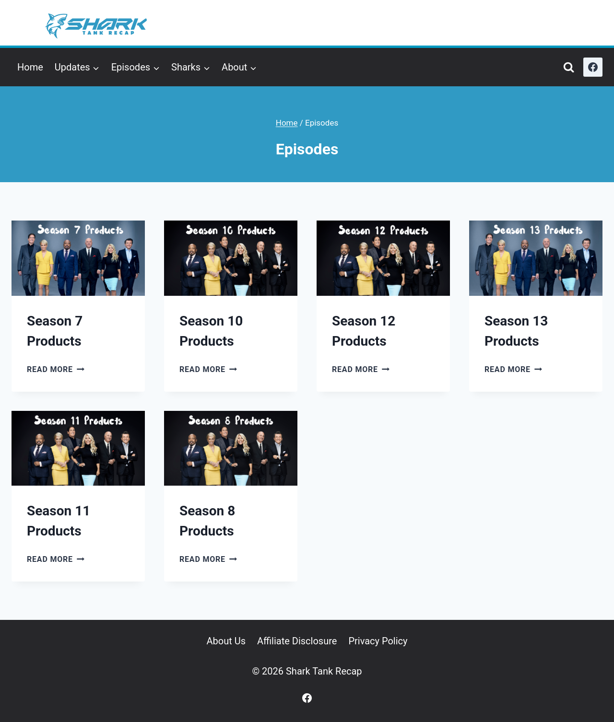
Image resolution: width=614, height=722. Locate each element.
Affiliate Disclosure (297, 641)
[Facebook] (592, 67)
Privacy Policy (377, 641)
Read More (55, 369)
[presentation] (78, 258)
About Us (226, 641)
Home (30, 67)
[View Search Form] (569, 67)
